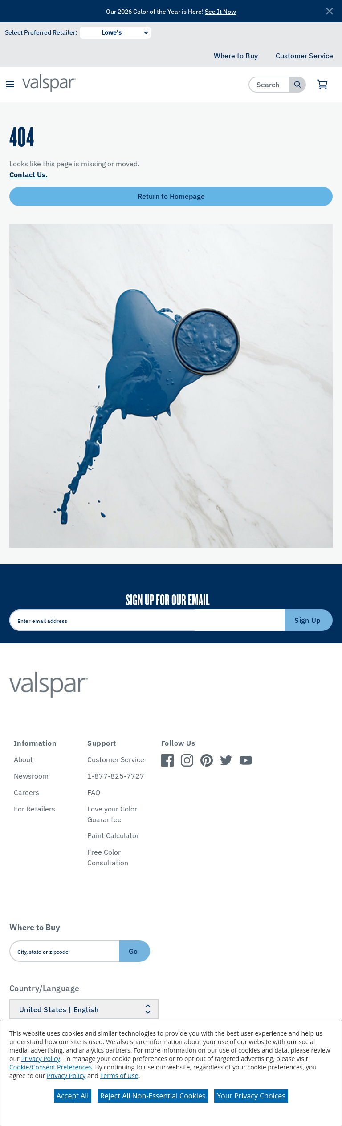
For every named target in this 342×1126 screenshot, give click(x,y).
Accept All (73, 1096)
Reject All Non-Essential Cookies (153, 1096)
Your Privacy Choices (251, 1096)
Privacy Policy (40, 1058)
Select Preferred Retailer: (41, 32)
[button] (10, 85)
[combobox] (269, 84)
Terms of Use (119, 1075)
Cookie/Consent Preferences (50, 1067)
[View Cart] (322, 84)
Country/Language (44, 988)
